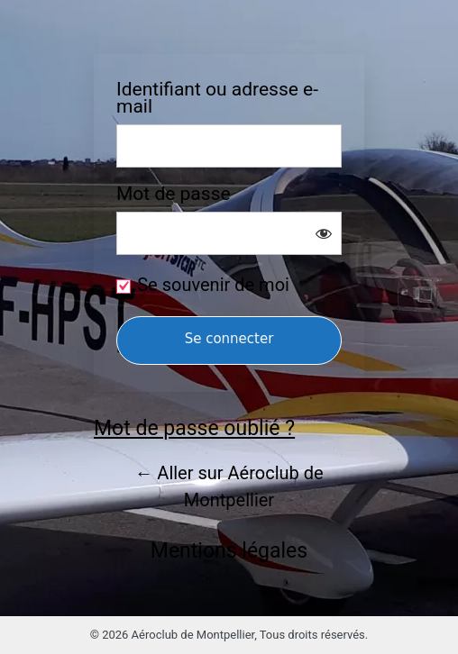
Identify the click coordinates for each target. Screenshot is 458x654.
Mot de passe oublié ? (194, 428)
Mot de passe (173, 194)
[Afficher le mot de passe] (324, 233)
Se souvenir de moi (213, 284)
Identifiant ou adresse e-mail (217, 98)
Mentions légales (229, 551)
